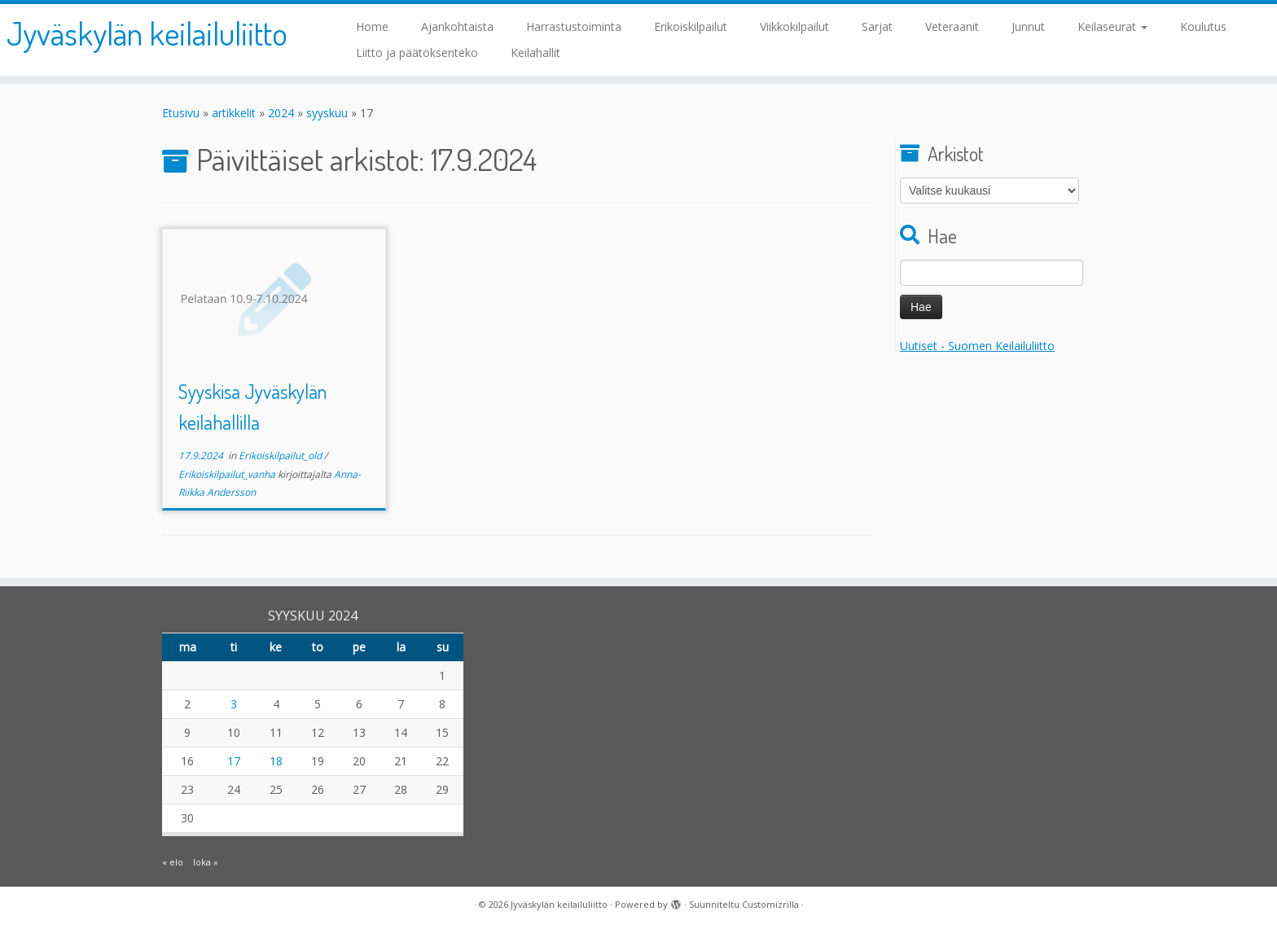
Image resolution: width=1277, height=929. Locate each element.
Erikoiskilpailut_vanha (228, 474)
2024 (281, 113)
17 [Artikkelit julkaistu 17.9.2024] (233, 761)
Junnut (1028, 26)
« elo (172, 862)
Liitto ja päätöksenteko (417, 52)
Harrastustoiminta (573, 26)
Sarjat (877, 26)
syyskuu (327, 113)
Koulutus (1203, 26)
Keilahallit (535, 52)
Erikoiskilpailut (690, 26)
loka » (205, 862)
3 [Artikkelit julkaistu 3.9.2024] (233, 704)
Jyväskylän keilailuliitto (147, 32)
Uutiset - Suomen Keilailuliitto (977, 345)
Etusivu (181, 113)
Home (372, 26)
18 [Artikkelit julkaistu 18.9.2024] (276, 761)
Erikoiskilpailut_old (281, 455)
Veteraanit (952, 26)
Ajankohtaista (457, 26)
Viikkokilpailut (794, 26)
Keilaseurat (1112, 26)
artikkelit (234, 113)
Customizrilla (770, 904)
